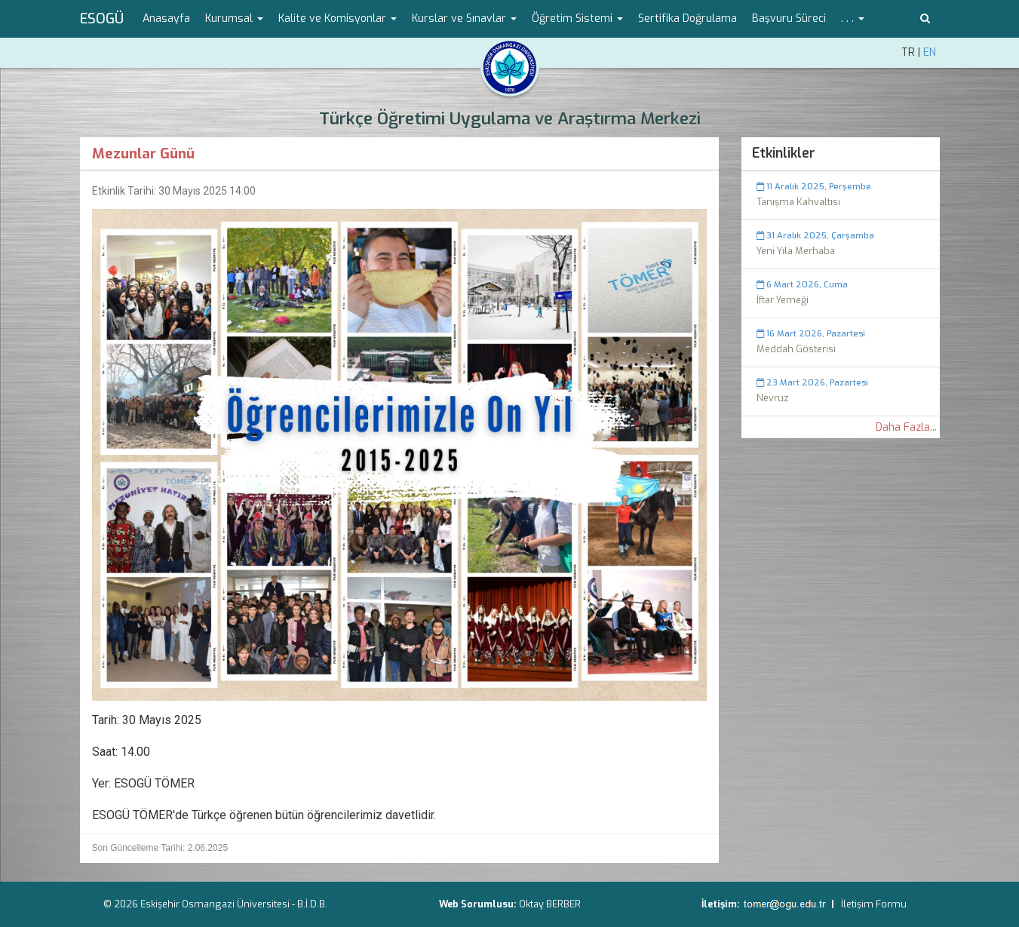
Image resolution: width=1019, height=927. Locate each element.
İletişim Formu (874, 904)
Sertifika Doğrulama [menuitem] (687, 18)
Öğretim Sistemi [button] (577, 18)
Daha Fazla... (906, 427)
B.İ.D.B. (312, 904)
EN (929, 52)
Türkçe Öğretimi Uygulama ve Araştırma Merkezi (510, 119)
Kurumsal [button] (234, 18)
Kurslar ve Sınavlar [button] (464, 18)
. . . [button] (852, 18)
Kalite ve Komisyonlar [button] (337, 18)
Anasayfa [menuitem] (166, 18)
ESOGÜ (102, 19)
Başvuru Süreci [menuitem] (789, 18)
